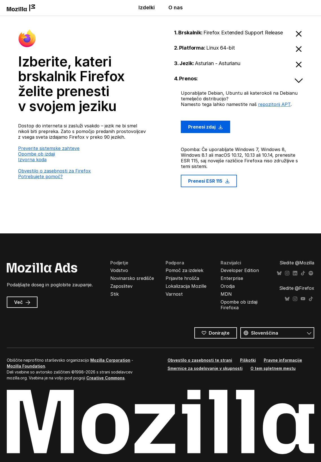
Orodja (228, 286)
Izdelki (146, 7)
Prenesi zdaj (205, 127)
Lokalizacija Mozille (186, 286)
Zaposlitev (121, 286)
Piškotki (248, 360)
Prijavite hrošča (182, 278)
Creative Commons (105, 377)
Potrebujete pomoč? (40, 176)
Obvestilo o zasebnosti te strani (200, 360)
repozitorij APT (274, 104)
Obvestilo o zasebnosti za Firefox (54, 171)
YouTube (303, 298)
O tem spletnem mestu (273, 368)
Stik (114, 294)
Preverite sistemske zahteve (49, 148)
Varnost (174, 294)
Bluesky (279, 273)
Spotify (310, 273)
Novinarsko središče (132, 278)
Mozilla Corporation (110, 360)
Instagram (287, 273)
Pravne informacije (283, 360)
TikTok (303, 273)
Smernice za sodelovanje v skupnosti (205, 368)
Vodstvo (119, 270)
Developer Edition (240, 270)
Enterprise (232, 278)
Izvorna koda (32, 159)
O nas (175, 7)
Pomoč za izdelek (184, 270)
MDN (226, 294)
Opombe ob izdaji (36, 154)
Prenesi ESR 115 (209, 181)
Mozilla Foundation (26, 366)
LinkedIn (295, 273)
